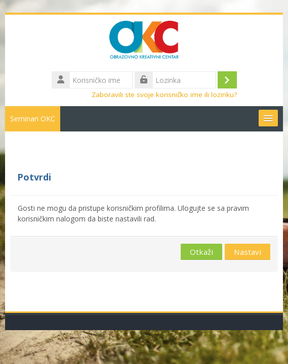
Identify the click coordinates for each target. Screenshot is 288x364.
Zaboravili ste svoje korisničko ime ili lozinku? (164, 94)
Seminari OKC (32, 118)
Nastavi (247, 252)
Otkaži (201, 252)
